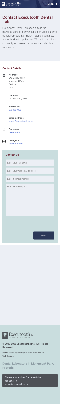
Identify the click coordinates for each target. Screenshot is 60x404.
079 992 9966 (15, 110)
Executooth (14, 132)
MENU (50, 3)
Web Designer (8, 356)
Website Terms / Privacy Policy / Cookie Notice (23, 353)
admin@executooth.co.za (21, 121)
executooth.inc (16, 143)
